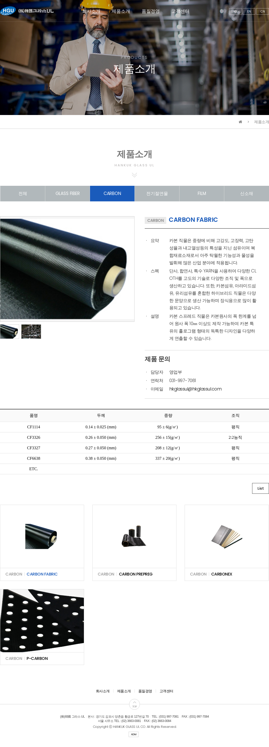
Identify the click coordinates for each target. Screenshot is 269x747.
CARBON (112, 193)
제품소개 (121, 11)
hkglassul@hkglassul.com (195, 389)
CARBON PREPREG (136, 574)
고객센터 (180, 11)
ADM (134, 734)
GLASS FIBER (67, 193)
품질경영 (151, 11)
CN (262, 11)
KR (236, 11)
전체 (22, 193)
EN (249, 11)
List (260, 488)
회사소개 (91, 11)
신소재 (246, 193)
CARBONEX (221, 574)
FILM (202, 193)
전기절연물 (157, 193)
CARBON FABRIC (42, 574)
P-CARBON (37, 658)
